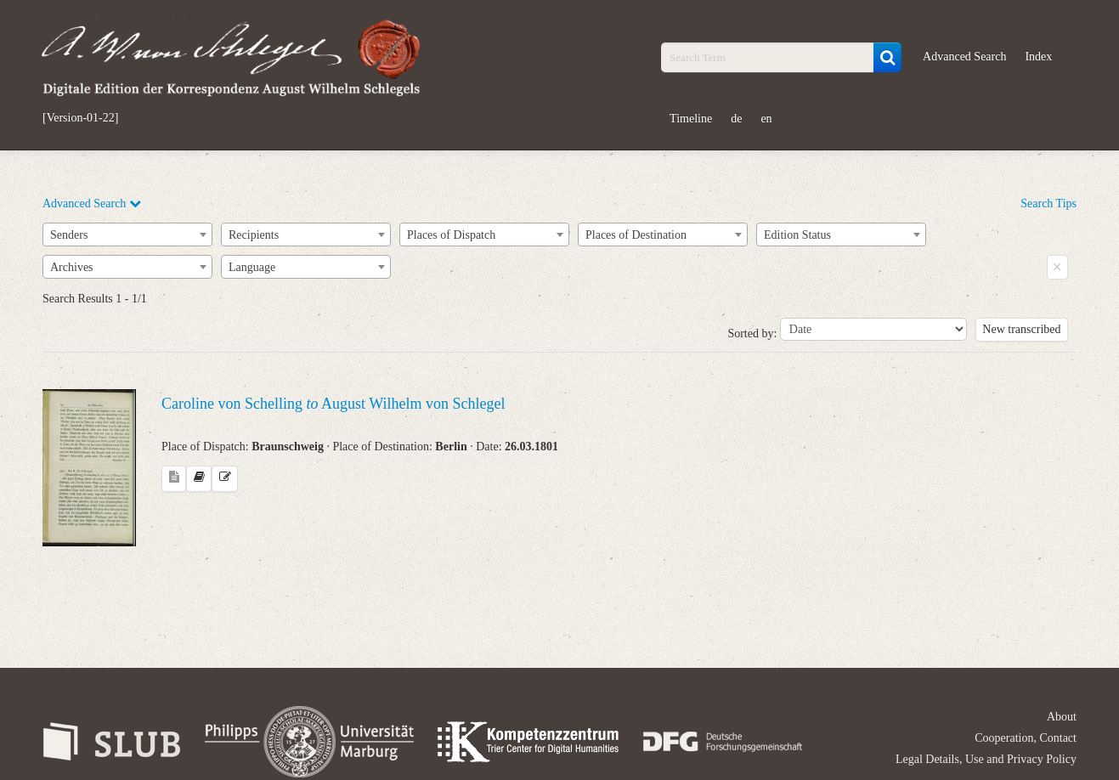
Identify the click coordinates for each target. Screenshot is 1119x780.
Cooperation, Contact (1026, 738)
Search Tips (1048, 203)
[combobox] (127, 234)
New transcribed (1021, 329)
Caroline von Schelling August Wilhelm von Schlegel (333, 403)
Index (1038, 56)
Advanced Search (964, 56)
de (736, 118)
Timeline (691, 118)
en (765, 118)
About (1062, 716)
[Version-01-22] (80, 118)
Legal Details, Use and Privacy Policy (986, 759)
